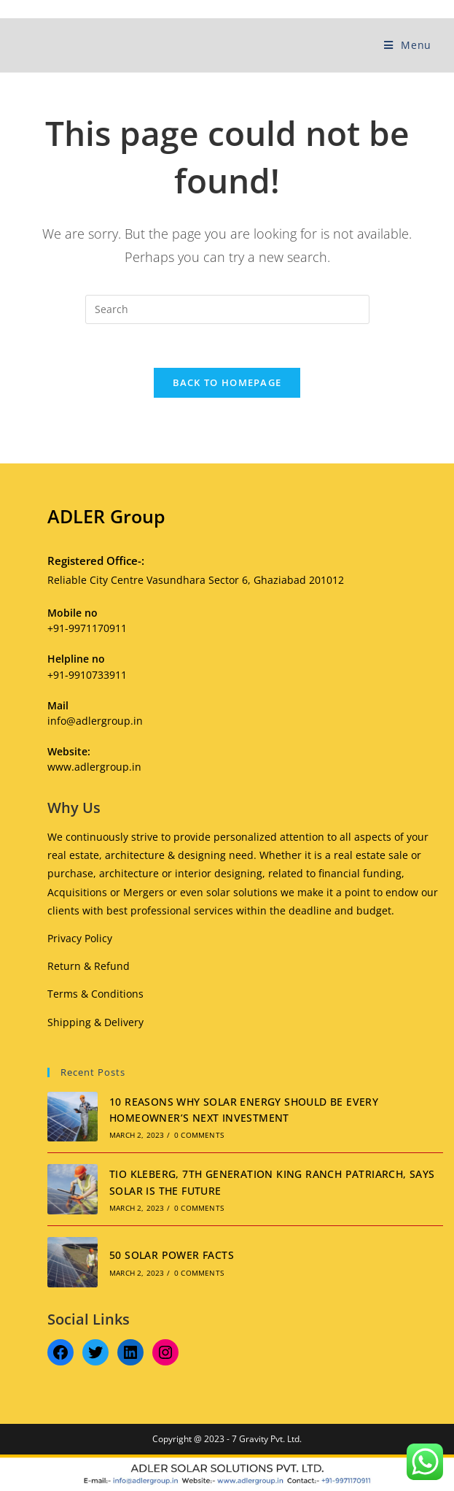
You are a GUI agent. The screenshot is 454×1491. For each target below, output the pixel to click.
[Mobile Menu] (407, 45)
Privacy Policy (79, 938)
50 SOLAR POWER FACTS (171, 1255)
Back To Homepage (227, 382)
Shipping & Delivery (95, 1022)
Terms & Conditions (95, 994)
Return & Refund (88, 966)
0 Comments (199, 1135)
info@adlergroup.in (95, 721)
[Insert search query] (227, 309)
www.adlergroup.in (94, 767)
